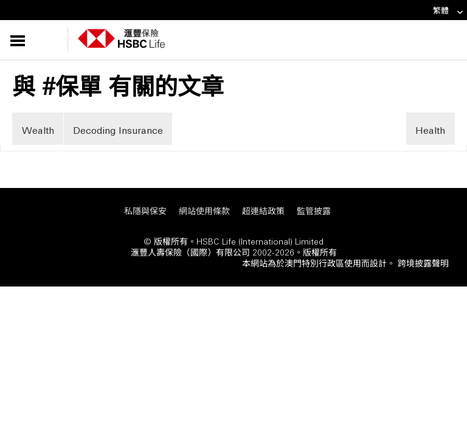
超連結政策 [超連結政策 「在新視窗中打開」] (263, 210)
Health (430, 129)
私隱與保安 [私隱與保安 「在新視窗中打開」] (145, 210)
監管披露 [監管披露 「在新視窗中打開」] (314, 210)
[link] (456, 12)
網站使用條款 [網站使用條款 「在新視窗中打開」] (204, 210)
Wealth (38, 129)
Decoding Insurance (118, 129)
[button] (40, 39)
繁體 (448, 10)
